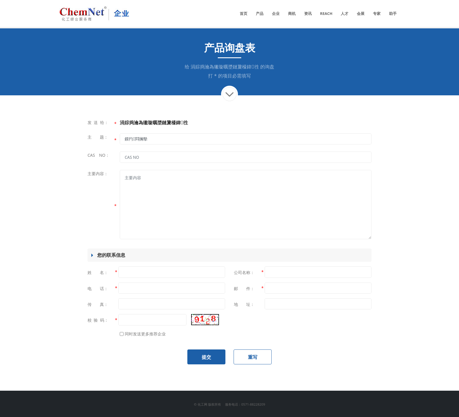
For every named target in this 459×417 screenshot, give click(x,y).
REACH (326, 13)
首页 (243, 13)
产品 (259, 13)
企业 (276, 13)
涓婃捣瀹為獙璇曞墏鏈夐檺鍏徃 (225, 66)
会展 (360, 13)
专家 (377, 13)
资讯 (308, 13)
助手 (393, 13)
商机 (292, 13)
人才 (344, 13)
